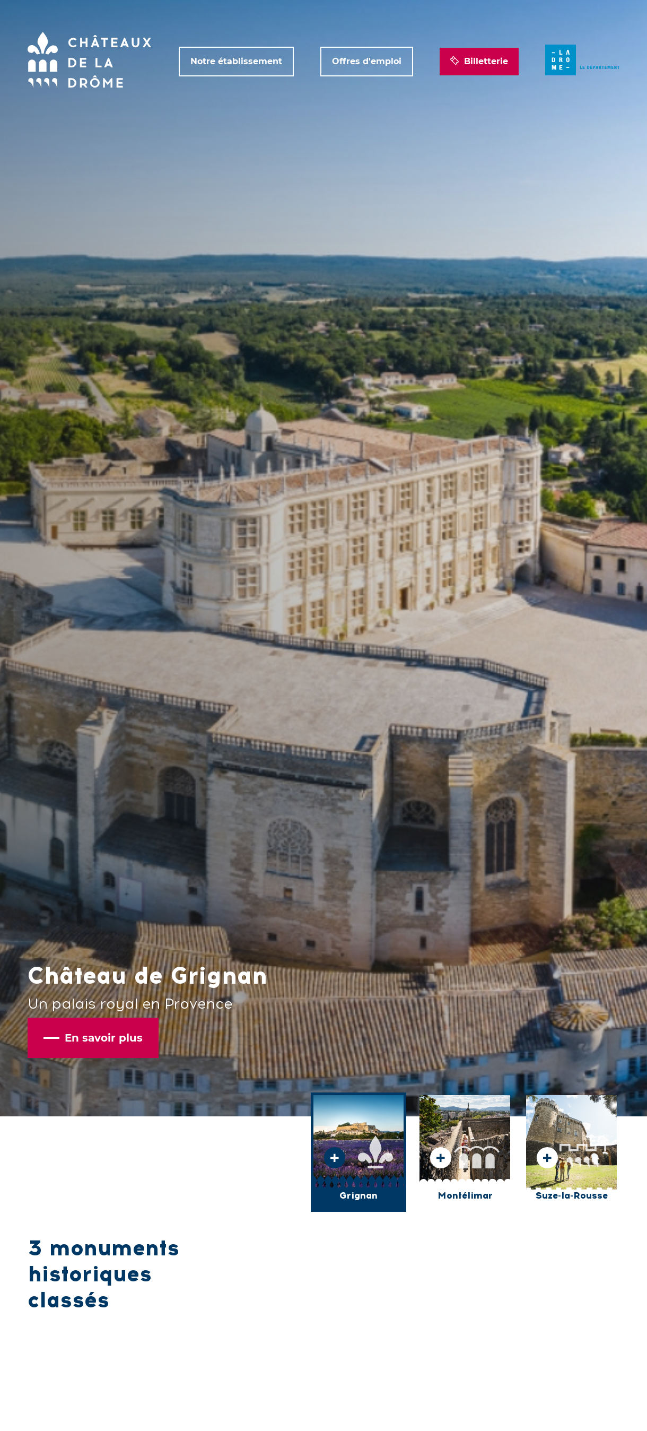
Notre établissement (236, 61)
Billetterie (479, 61)
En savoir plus (93, 1037)
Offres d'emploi (366, 61)
